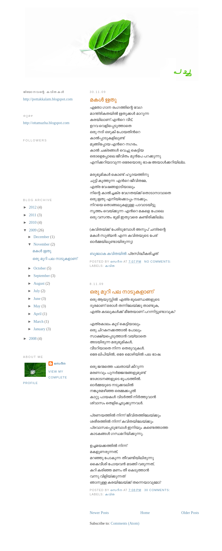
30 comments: (157, 490)
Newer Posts (99, 513)
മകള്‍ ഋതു (103, 100)
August (40, 283)
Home (145, 513)
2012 (33, 207)
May (38, 306)
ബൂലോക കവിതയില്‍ (109, 253)
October (40, 268)
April (38, 314)
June (38, 298)
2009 (33, 230)
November (42, 244)
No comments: (158, 261)
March (39, 321)
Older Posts (190, 513)
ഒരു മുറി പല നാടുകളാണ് (122, 292)
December (42, 237)
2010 (33, 222)
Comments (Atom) (125, 523)
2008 (33, 338)
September (42, 276)
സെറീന (60, 363)
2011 (33, 215)
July (37, 291)
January (40, 329)
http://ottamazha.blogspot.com (46, 123)
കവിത (110, 265)
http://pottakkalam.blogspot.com (48, 99)
